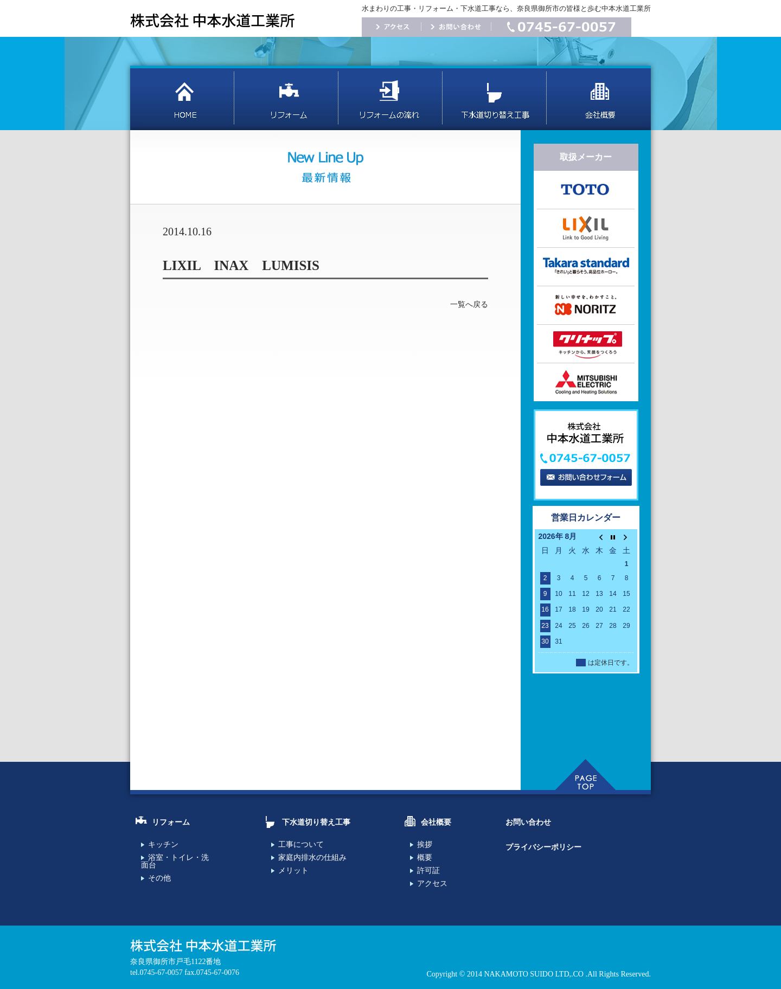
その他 (159, 878)
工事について (301, 844)
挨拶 (424, 844)
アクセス (432, 883)
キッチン (163, 844)
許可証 (428, 870)
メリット (293, 870)
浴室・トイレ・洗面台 (175, 861)
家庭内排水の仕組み (312, 857)
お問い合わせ (528, 822)
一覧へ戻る (469, 304)
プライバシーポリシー (543, 847)
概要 (424, 857)
